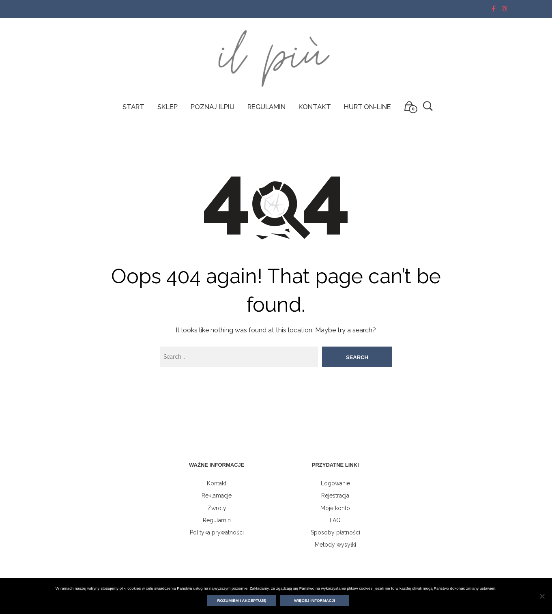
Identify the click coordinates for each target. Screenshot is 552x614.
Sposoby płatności (335, 532)
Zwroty (216, 508)
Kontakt (216, 483)
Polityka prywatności (217, 532)
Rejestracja (335, 495)
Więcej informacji (314, 600)
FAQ (335, 520)
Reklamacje (217, 495)
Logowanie (335, 483)
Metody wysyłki (335, 544)
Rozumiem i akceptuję (241, 600)
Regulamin (217, 520)
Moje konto (335, 508)
